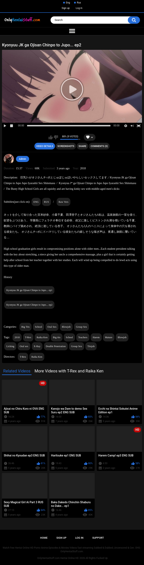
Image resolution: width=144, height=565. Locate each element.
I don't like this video (56, 137)
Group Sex (81, 326)
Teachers (82, 337)
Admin (22, 159)
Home (44, 537)
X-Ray (37, 346)
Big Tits (25, 326)
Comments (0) (99, 146)
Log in (79, 8)
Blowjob (66, 326)
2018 (17, 337)
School (38, 326)
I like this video (51, 137)
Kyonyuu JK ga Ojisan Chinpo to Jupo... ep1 (29, 290)
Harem (96, 337)
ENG (36, 201)
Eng (68, 2)
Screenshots (65, 146)
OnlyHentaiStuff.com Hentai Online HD (58, 558)
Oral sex (24, 346)
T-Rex (28, 337)
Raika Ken (42, 337)
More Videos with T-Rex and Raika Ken (69, 371)
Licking (10, 346)
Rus (79, 2)
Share (82, 146)
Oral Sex (52, 326)
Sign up (66, 8)
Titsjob (91, 346)
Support (98, 537)
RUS (46, 201)
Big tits (56, 337)
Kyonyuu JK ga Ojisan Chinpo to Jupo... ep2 (29, 304)
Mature (108, 337)
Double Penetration (56, 346)
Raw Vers (64, 201)
